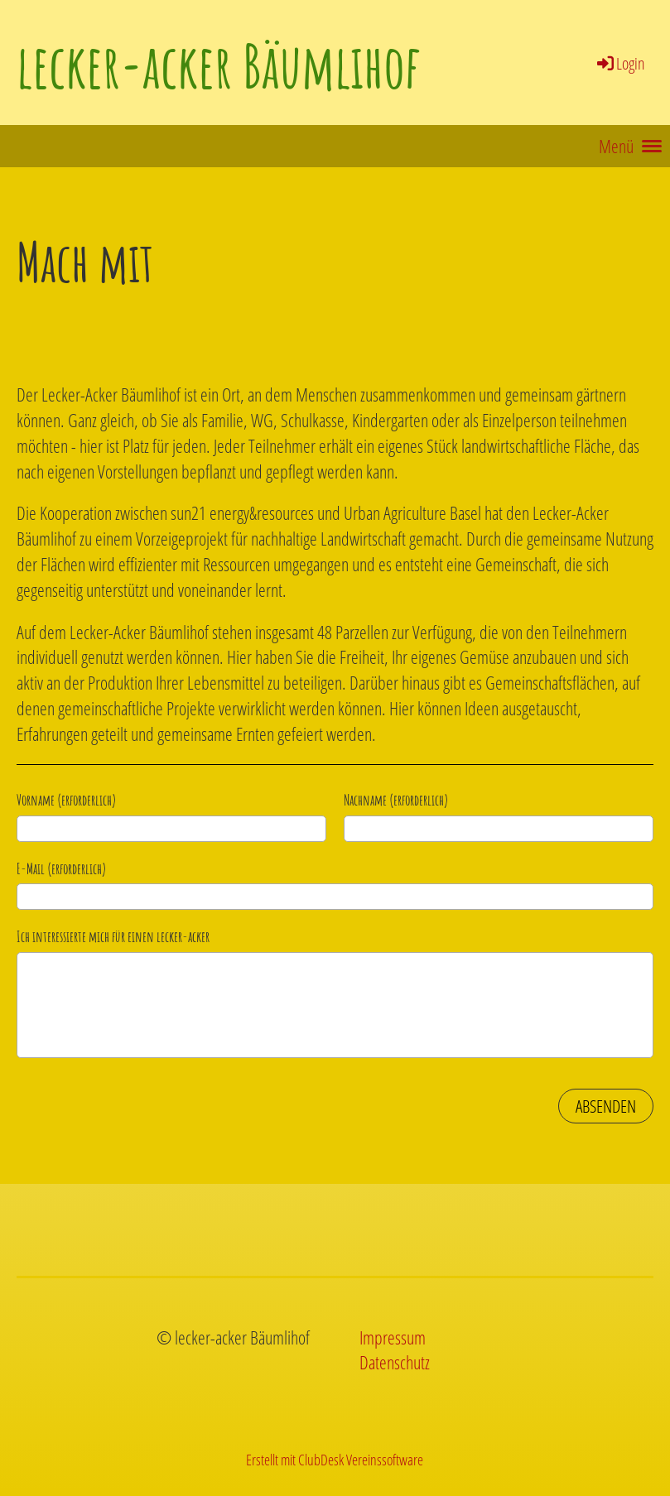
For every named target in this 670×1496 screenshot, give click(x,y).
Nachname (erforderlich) (396, 800)
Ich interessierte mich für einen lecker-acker (113, 936)
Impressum (392, 1337)
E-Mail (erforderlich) (62, 868)
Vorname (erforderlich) (67, 800)
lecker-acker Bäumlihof (218, 65)
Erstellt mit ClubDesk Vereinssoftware (334, 1460)
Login (620, 63)
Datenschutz (394, 1361)
